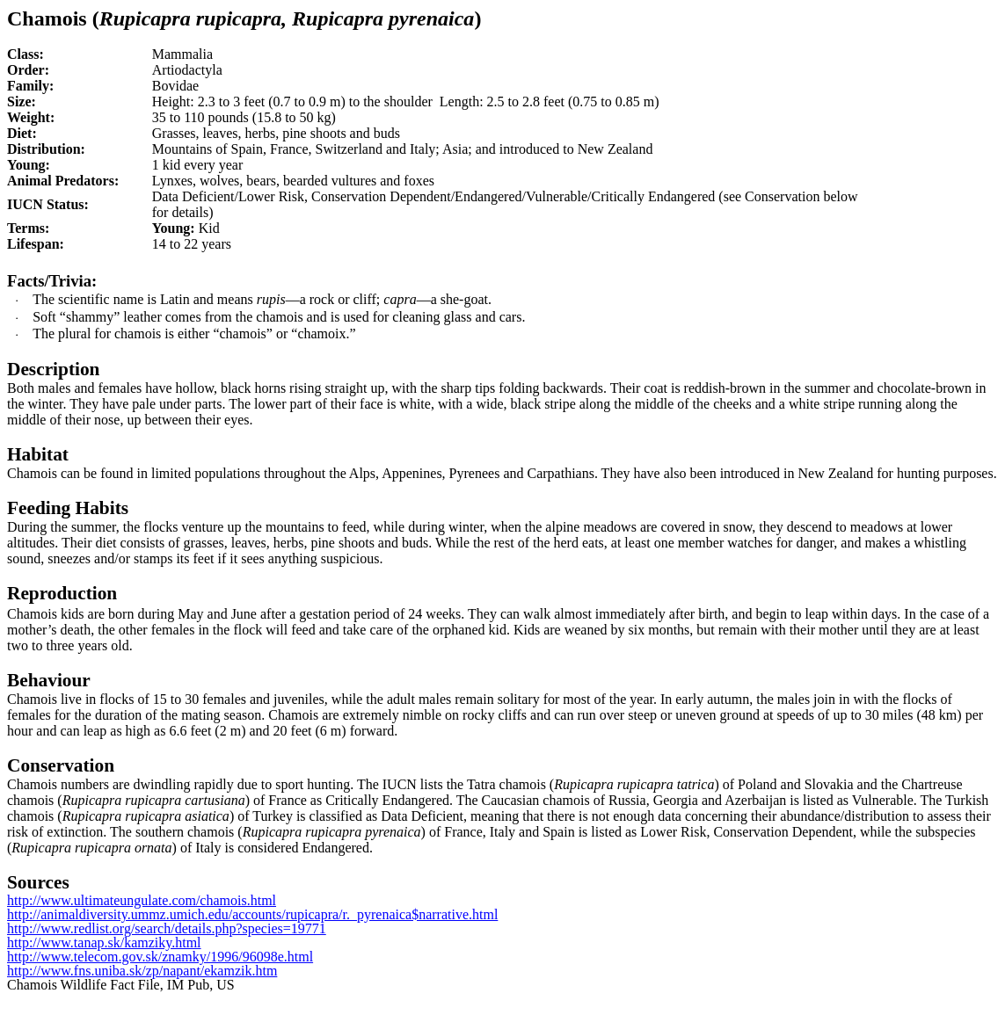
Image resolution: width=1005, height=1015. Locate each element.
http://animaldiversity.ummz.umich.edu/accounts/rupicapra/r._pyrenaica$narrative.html (252, 914)
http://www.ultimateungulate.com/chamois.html (141, 900)
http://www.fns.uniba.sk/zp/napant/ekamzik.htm (142, 970)
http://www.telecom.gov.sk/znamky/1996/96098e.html (160, 956)
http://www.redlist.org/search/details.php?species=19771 (166, 928)
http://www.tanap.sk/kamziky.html (104, 942)
